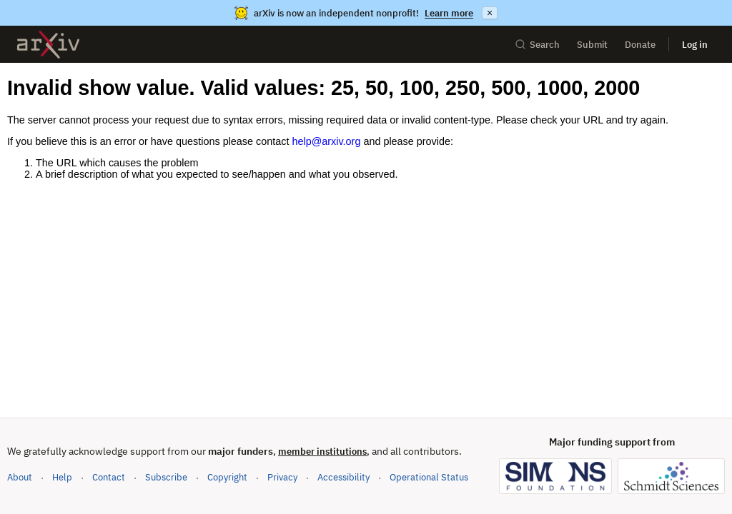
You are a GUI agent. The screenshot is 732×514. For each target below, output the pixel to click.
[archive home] (48, 45)
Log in (695, 45)
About (19, 477)
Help (62, 477)
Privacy (282, 477)
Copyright (227, 477)
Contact (108, 477)
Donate (640, 45)
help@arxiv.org (326, 141)
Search (537, 45)
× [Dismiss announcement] (490, 13)
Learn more (449, 13)
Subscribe (166, 477)
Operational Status (429, 476)
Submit (592, 45)
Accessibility (343, 477)
